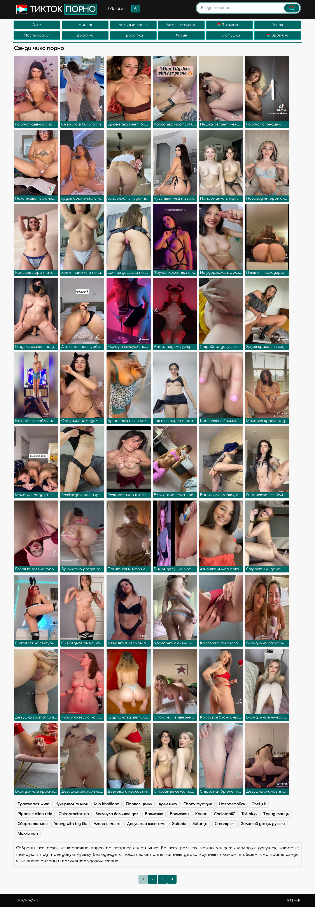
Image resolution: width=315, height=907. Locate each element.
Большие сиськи (181, 25)
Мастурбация (37, 35)
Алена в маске (107, 824)
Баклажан (179, 814)
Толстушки (229, 35)
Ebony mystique (197, 804)
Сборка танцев (32, 824)
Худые (181, 35)
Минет (85, 25)
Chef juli (259, 804)
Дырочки (85, 35)
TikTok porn (26, 900)
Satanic (179, 824)
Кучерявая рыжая (71, 804)
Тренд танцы (276, 814)
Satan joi (200, 824)
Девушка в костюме (146, 824)
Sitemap (293, 900)
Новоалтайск (232, 804)
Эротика (278, 35)
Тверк (277, 25)
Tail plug (249, 814)
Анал (37, 25)
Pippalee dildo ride (35, 814)
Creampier (224, 824)
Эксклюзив (229, 25)
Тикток (56, 9)
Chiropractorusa (74, 814)
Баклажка (154, 814)
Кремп (201, 814)
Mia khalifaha (106, 804)
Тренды (115, 8)
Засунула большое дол (116, 814)
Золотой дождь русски (263, 824)
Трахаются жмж (33, 804)
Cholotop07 (224, 814)
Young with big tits (70, 824)
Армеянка (168, 804)
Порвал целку (139, 804)
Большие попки (133, 25)
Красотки (133, 35)
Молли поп (28, 834)
